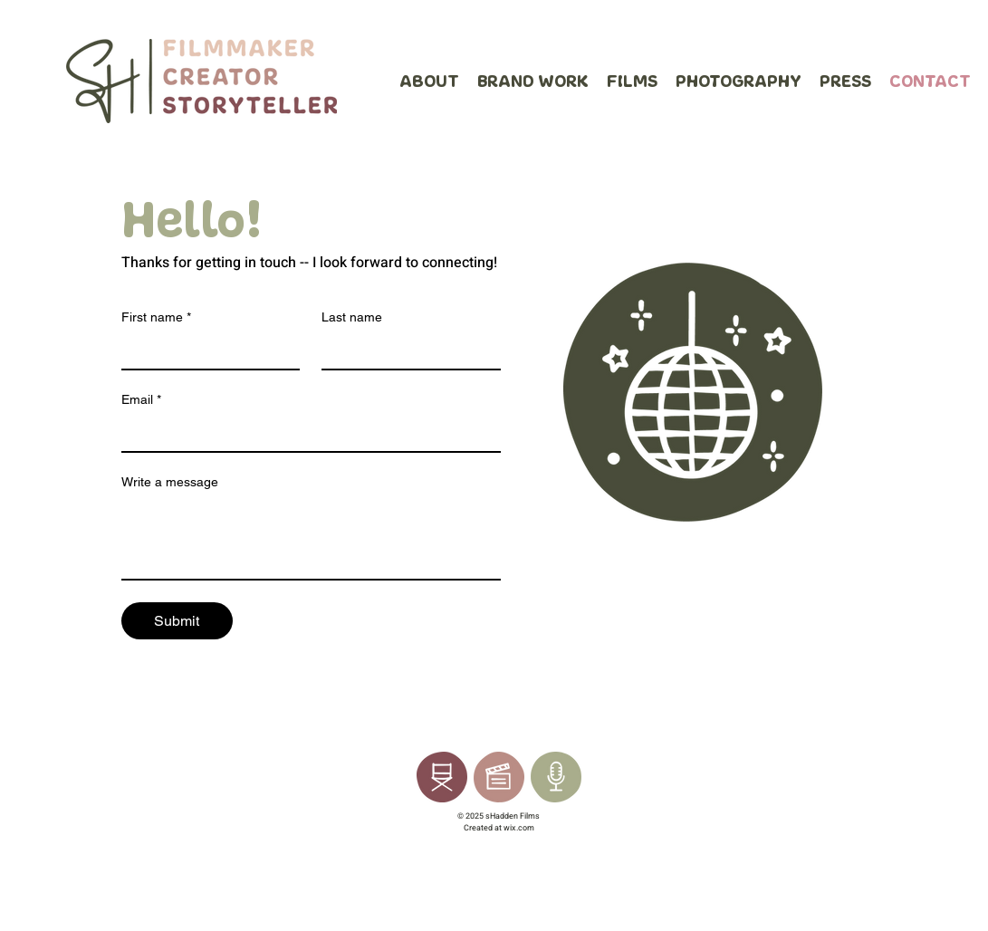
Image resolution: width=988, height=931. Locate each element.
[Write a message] (311, 537)
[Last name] (405, 350)
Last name (351, 317)
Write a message (169, 482)
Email (141, 400)
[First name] (205, 350)
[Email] (305, 433)
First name (156, 317)
